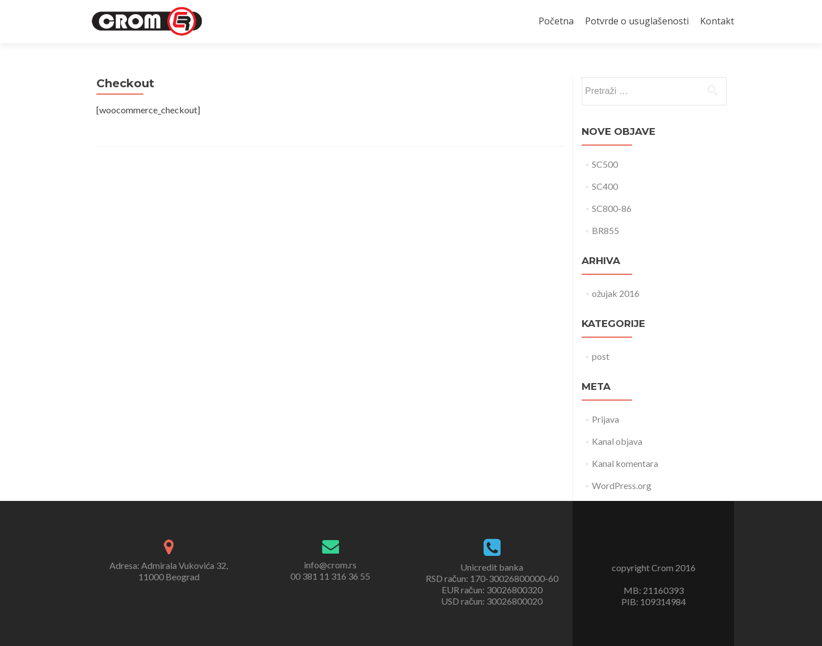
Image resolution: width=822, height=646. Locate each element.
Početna (556, 21)
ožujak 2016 (615, 293)
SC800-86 (612, 208)
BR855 (605, 230)
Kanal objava (617, 441)
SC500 (605, 164)
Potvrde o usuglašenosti (637, 21)
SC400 (605, 186)
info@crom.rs (330, 564)
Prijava (605, 419)
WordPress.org (621, 485)
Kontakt (717, 21)
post (600, 356)
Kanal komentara (625, 463)
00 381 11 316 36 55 (330, 576)
